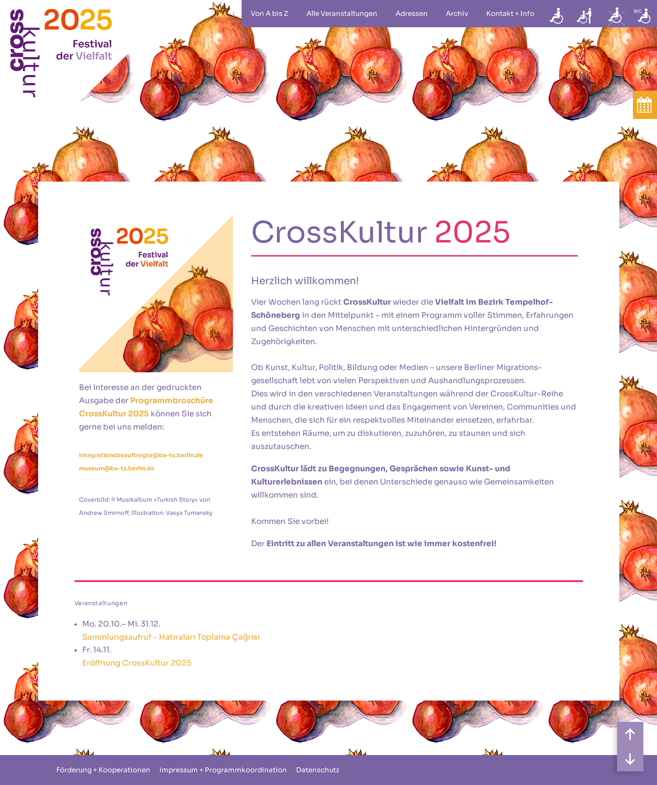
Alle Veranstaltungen (341, 13)
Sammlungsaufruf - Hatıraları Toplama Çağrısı (171, 637)
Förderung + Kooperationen (103, 769)
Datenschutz (317, 769)
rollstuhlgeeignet (557, 13)
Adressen (411, 13)
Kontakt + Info (510, 13)
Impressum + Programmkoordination (223, 769)
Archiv (457, 13)
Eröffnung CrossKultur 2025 (137, 663)
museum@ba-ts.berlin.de (116, 468)
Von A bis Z (269, 13)
